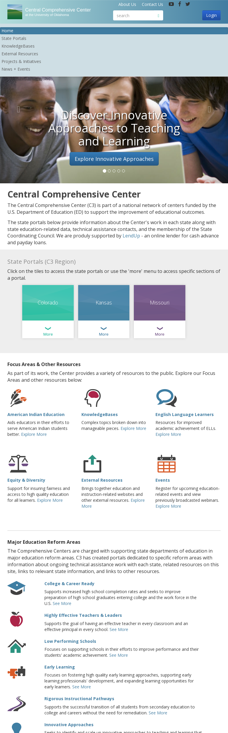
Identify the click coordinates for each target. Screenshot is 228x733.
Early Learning (59, 667)
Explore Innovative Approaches (114, 158)
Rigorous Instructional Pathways (79, 698)
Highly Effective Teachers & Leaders (83, 615)
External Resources (102, 480)
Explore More (34, 434)
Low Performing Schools (70, 641)
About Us (127, 4)
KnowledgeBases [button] (18, 46)
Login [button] (211, 15)
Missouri (159, 302)
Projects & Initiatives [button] (21, 61)
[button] (17, 108)
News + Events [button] (15, 69)
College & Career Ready (69, 583)
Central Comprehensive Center (63, 12)
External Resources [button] (19, 53)
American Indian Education (36, 414)
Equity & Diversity (26, 480)
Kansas (104, 302)
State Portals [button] (13, 38)
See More (62, 603)
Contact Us (152, 4)
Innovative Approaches (69, 724)
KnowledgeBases (99, 414)
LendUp (131, 235)
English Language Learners (184, 414)
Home (7, 30)
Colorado (48, 302)
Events (162, 480)
